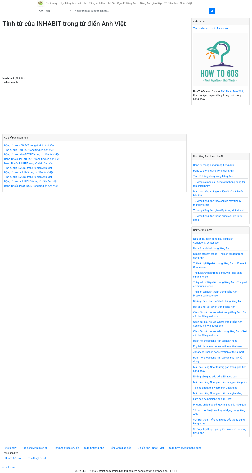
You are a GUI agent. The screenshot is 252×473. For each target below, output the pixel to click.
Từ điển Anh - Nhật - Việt (178, 3)
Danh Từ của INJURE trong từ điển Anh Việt (28, 163)
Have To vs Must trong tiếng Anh (211, 248)
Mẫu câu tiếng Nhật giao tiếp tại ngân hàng (217, 393)
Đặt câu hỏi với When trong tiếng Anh (214, 306)
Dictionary (51, 3)
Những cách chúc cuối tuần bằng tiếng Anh (217, 301)
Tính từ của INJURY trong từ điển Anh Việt (28, 176)
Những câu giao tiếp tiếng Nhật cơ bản (215, 376)
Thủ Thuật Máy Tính (232, 91)
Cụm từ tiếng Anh (127, 3)
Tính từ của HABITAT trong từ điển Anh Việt (29, 150)
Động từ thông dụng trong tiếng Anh (213, 170)
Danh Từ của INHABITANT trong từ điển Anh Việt (31, 158)
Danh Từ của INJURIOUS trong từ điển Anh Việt (31, 185)
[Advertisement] (94, 54)
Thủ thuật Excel (37, 458)
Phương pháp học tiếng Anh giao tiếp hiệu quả (219, 404)
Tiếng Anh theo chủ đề (102, 3)
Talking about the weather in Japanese (215, 387)
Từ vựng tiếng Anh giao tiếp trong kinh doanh (218, 210)
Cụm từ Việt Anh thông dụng (185, 447)
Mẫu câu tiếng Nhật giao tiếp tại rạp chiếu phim (220, 382)
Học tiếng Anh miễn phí (73, 3)
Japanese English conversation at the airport (218, 352)
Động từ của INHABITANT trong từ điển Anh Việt (31, 154)
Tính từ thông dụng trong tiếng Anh (213, 176)
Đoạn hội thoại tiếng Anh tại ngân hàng (215, 340)
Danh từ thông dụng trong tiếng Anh (213, 165)
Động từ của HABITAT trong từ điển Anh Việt (29, 145)
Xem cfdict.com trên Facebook (210, 28)
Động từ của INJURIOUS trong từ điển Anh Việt (30, 181)
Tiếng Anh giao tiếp (151, 3)
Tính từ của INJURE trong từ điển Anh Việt (28, 167)
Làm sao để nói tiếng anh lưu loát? (212, 399)
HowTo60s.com (14, 458)
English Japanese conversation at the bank (217, 346)
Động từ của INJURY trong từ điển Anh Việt (28, 172)
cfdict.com (8, 467)
